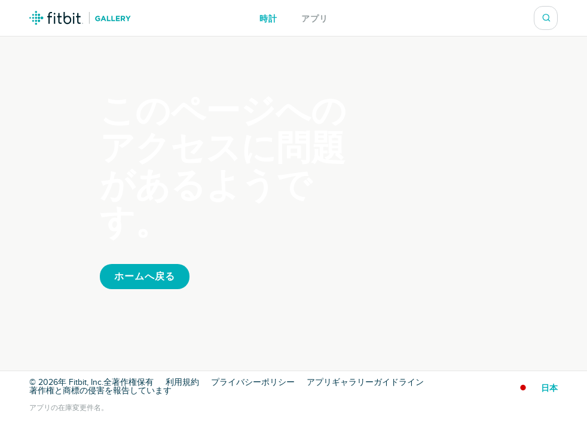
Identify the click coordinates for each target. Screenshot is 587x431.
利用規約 (182, 382)
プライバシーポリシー (253, 382)
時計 (268, 18)
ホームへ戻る (144, 276)
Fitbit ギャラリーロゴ (80, 18)
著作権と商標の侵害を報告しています (100, 391)
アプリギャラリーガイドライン (365, 382)
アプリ (314, 18)
